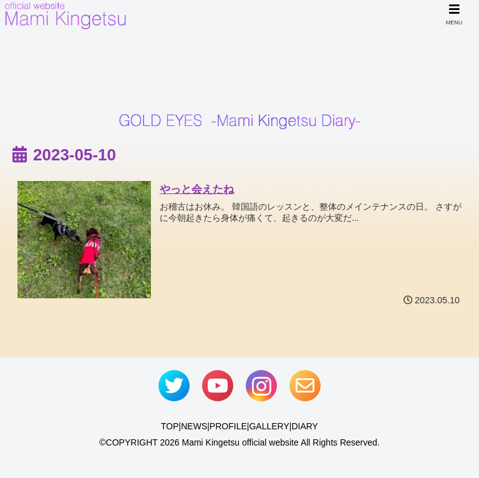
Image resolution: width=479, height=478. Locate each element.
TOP (170, 426)
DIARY (304, 426)
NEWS (194, 426)
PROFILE (228, 426)
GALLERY (269, 426)
